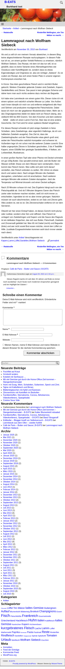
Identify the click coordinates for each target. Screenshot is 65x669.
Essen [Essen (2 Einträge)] (59, 615)
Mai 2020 (7, 453)
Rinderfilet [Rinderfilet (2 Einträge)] (54, 635)
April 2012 (7, 547)
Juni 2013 (7, 513)
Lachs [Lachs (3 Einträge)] (38, 631)
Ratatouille (7, 32)
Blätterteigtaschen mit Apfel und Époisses (21, 393)
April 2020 (7, 456)
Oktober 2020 (9, 448)
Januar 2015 (8, 477)
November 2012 (10, 529)
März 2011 (8, 578)
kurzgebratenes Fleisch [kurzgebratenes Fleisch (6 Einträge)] (17, 631)
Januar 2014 (8, 495)
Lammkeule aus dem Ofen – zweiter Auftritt (22, 426)
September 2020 (10, 451)
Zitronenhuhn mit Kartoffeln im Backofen (21, 395)
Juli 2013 (7, 511)
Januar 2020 (8, 459)
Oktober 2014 (9, 485)
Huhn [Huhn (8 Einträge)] (32, 623)
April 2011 (7, 576)
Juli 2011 (7, 571)
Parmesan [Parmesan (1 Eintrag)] (23, 635)
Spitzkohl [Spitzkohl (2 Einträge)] (42, 639)
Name (6, 332)
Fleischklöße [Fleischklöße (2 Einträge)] (16, 619)
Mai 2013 (7, 516)
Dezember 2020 (10, 443)
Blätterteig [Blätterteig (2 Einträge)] (25, 615)
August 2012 (8, 537)
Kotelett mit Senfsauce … (14, 380)
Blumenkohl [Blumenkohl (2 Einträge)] (15, 615)
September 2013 (10, 505)
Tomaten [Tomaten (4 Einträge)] (51, 638)
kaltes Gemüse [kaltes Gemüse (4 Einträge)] (35, 611)
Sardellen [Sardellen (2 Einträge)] (19, 639)
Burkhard (43, 49)
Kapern (4, 241)
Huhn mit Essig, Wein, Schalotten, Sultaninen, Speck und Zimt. (31, 388)
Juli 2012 (7, 539)
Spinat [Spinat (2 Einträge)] (34, 639)
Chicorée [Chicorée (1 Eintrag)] (3, 611)
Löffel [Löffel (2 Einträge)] (52, 631)
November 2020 (10, 446)
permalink (54, 241)
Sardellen (24, 241)
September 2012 (10, 534)
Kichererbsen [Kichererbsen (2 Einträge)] (35, 627)
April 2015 (7, 472)
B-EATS (10, 2)
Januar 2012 (8, 555)
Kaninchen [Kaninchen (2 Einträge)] (16, 627)
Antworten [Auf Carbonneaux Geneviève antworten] (10, 288)
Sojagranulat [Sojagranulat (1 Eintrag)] (27, 639)
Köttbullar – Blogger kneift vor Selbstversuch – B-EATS (27, 423)
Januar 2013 (8, 524)
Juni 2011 (7, 573)
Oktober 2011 (9, 563)
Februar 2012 (9, 552)
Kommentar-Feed (11, 655)
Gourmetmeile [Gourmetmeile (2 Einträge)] (45, 619)
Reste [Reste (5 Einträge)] (46, 635)
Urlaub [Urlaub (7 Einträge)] (6, 643)
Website (6, 343)
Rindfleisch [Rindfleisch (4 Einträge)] (7, 638)
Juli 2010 (7, 597)
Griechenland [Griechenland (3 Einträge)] (8, 623)
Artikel (16, 28)
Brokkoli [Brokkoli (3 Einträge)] (34, 614)
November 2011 (10, 560)
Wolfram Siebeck (37, 241)
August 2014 (8, 487)
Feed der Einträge (11, 653)
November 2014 (10, 482)
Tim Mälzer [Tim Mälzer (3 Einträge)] (19, 611)
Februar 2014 (9, 492)
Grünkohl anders (10, 377)
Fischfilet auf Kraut (11, 375)
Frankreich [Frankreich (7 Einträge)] (30, 619)
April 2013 (7, 519)
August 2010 (8, 594)
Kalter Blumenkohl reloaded (47, 415)
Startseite (7, 28)
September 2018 (10, 466)
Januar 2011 (8, 584)
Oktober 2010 (9, 589)
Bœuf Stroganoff (50, 420)
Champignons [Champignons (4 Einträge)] (47, 614)
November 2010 (10, 586)
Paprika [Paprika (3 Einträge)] (16, 635)
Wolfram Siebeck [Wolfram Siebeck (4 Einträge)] (30, 642)
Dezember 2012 (10, 526)
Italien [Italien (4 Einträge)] (41, 623)
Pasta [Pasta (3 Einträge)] (30, 635)
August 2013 (8, 508)
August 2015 (8, 469)
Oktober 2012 (9, 532)
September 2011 (10, 565)
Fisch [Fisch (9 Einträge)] (5, 618)
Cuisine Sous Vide (11, 403)
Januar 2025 (8, 438)
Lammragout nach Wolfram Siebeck (45, 410)
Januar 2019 (8, 464)
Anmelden (7, 650)
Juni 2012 (7, 542)
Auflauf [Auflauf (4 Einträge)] (5, 614)
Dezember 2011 (10, 558)
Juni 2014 (7, 490)
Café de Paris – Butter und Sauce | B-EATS (29, 269)
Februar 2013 (9, 521)
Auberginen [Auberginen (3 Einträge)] (50, 611)
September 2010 (10, 592)
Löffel (17, 241)
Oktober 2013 (9, 503)
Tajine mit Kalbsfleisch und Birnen (18, 390)
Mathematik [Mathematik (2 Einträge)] (6, 635)
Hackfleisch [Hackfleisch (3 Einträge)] (22, 623)
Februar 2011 (9, 581)
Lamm (11, 241)
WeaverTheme (56, 667)
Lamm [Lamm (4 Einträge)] (45, 631)
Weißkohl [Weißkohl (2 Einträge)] (16, 643)
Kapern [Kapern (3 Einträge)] (25, 627)
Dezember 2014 (10, 479)
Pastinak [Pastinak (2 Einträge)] (37, 635)
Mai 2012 (7, 545)
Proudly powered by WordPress (24, 667)
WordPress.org (10, 658)
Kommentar (9, 308)
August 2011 (8, 568)
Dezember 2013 (10, 498)
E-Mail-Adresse (10, 338)
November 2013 (10, 500)
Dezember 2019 (10, 461)
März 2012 (8, 550)
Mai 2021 (7, 440)
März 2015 (8, 474)
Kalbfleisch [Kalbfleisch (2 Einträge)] (50, 624)
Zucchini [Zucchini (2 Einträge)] (45, 643)
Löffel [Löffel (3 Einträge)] (10, 611)
